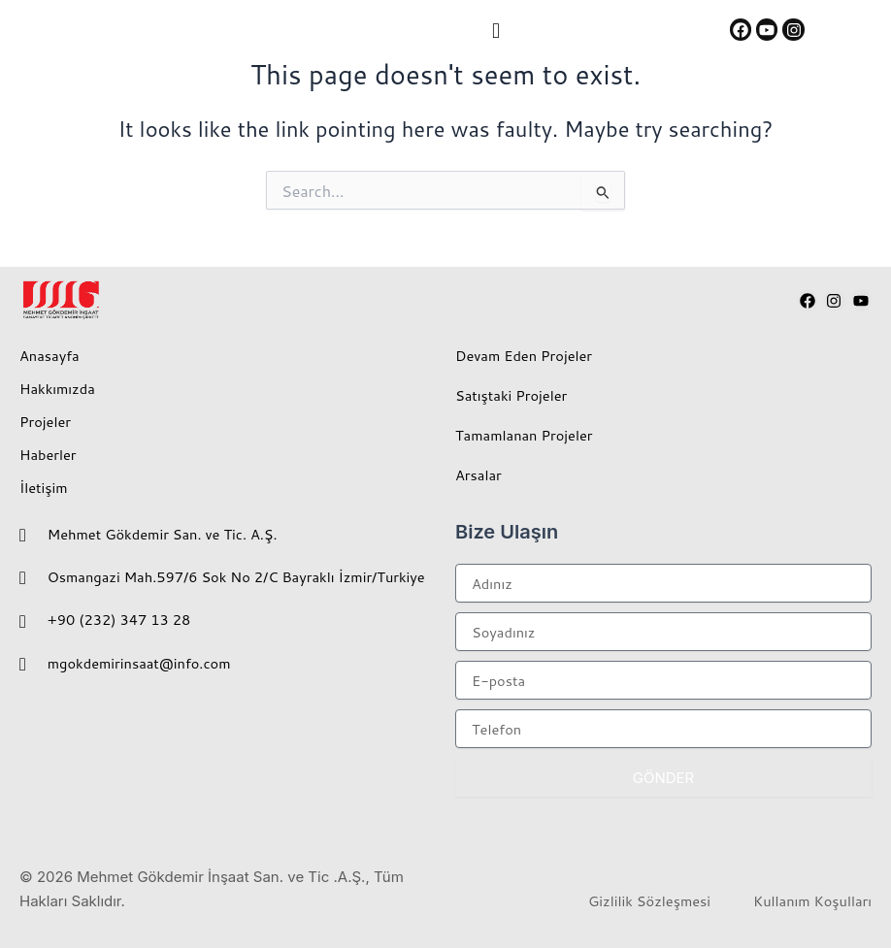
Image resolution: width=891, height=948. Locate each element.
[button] (495, 29)
